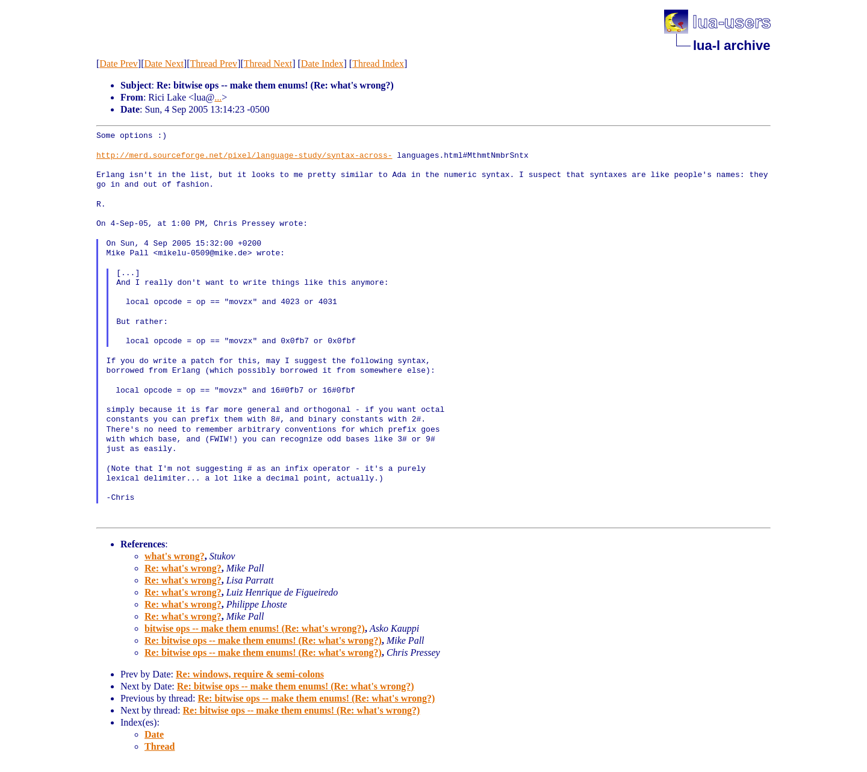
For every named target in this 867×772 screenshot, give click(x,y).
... (218, 97)
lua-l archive (731, 45)
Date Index (322, 63)
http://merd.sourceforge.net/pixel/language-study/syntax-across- (244, 156)
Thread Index (378, 63)
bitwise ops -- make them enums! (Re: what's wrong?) (254, 628)
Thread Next (268, 63)
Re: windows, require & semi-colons (250, 674)
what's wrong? (174, 556)
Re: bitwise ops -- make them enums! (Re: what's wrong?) (263, 640)
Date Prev (118, 63)
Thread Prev (213, 63)
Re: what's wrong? (183, 568)
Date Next (164, 63)
